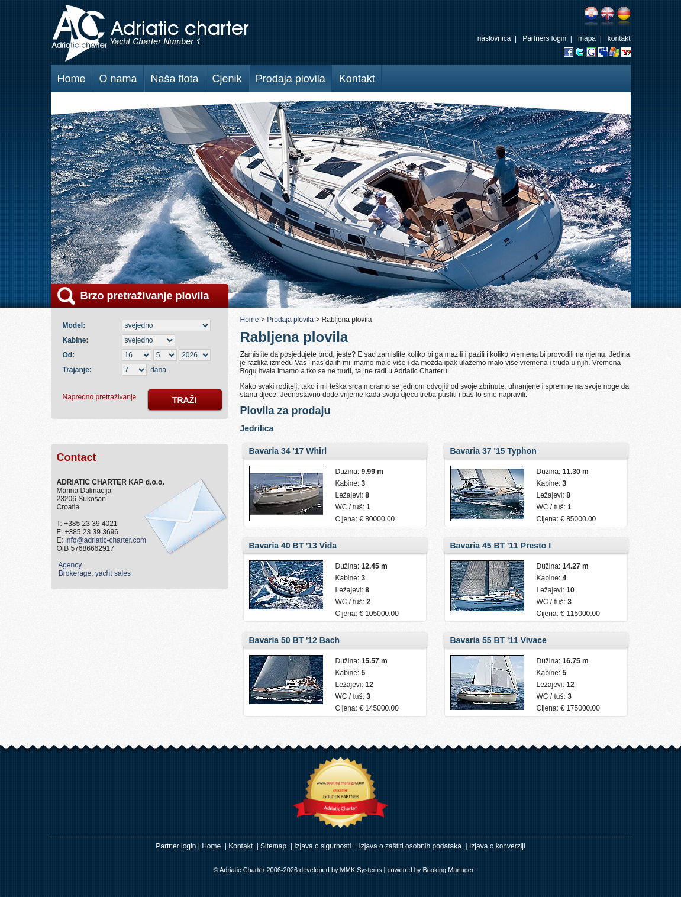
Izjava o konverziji (497, 846)
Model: (76, 325)
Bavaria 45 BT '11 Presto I (500, 545)
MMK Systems (361, 869)
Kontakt (357, 79)
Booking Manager (447, 869)
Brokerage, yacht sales (94, 573)
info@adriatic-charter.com (105, 540)
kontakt (619, 38)
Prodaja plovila (290, 79)
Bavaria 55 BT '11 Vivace (498, 640)
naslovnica (494, 38)
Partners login (544, 38)
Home (71, 79)
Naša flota (175, 79)
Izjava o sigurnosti (322, 846)
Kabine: (78, 340)
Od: (69, 355)
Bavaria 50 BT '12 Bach (294, 640)
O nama (118, 79)
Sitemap (273, 846)
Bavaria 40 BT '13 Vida (293, 545)
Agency (69, 565)
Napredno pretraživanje (100, 397)
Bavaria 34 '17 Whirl (288, 451)
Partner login (176, 846)
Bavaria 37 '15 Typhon (493, 451)
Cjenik (227, 79)
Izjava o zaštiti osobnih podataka (410, 846)
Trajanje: (77, 370)
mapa (587, 38)
